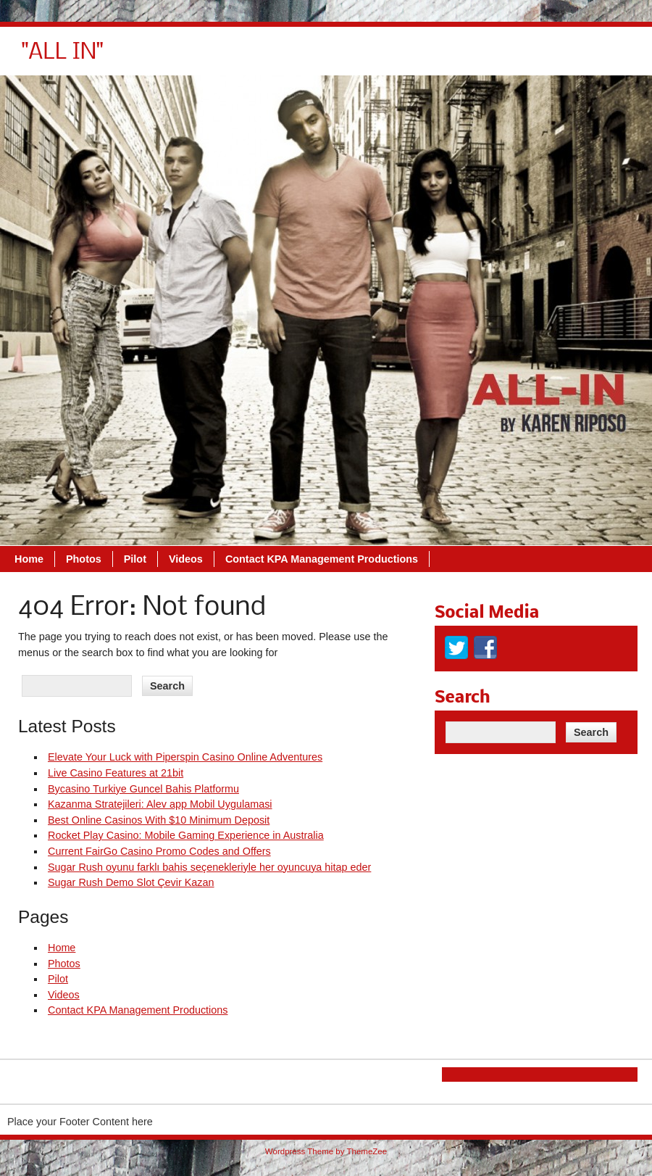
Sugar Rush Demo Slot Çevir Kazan (131, 882)
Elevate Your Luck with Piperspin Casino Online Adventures (185, 757)
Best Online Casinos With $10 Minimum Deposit (158, 820)
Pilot (339, 58)
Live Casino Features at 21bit (115, 773)
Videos (390, 58)
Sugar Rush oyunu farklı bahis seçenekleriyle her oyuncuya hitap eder (209, 867)
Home (233, 58)
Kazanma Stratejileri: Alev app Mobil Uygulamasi (160, 804)
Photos (288, 58)
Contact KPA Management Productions (526, 58)
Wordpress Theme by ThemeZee (326, 1151)
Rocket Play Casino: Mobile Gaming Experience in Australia (186, 835)
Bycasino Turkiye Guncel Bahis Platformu (143, 789)
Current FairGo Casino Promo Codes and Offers (159, 851)
